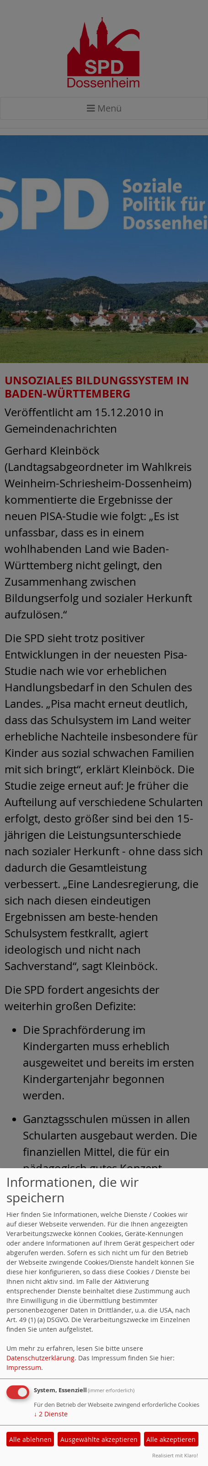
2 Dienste (51, 1414)
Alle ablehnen (30, 1439)
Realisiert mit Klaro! (175, 1455)
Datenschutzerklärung (40, 1358)
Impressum (23, 1367)
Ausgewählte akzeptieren (99, 1439)
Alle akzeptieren (171, 1439)
